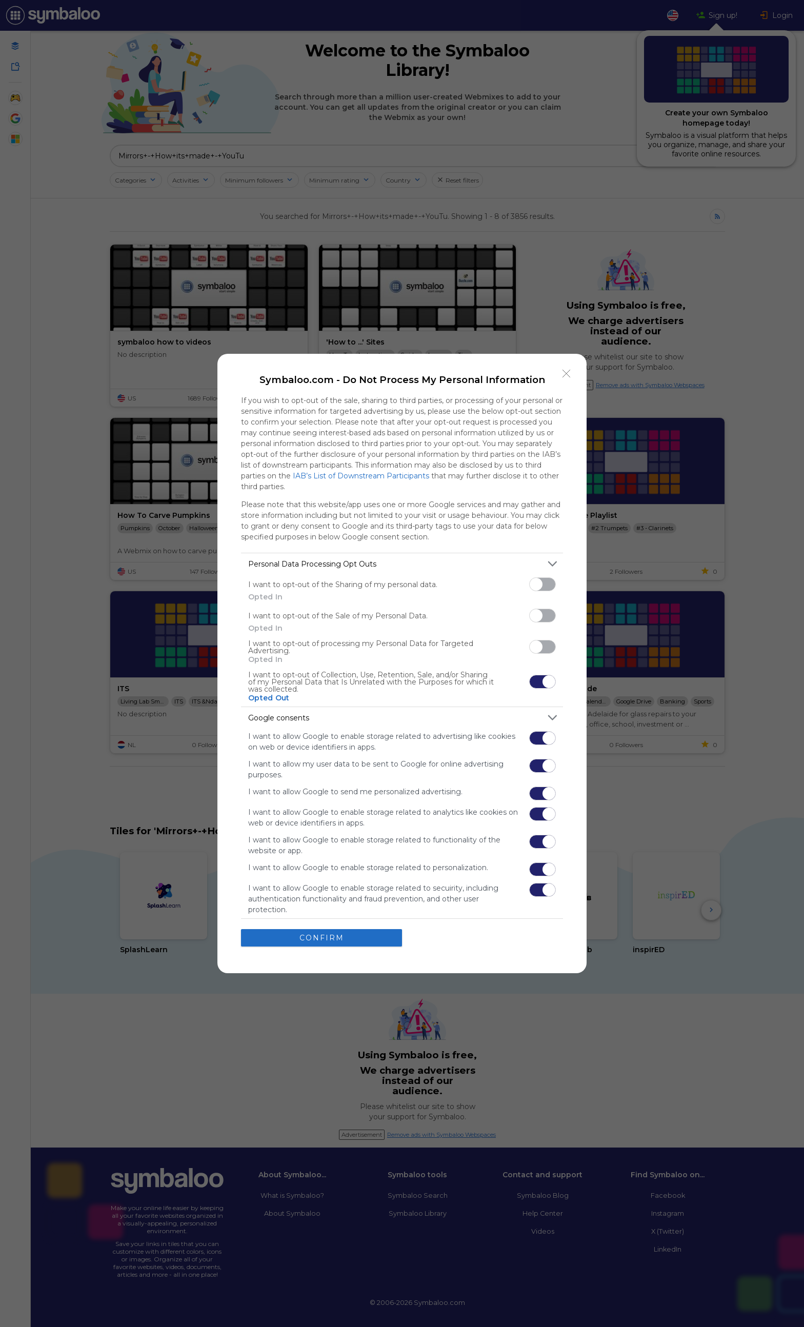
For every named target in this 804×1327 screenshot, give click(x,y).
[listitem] (402, 563)
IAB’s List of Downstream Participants (361, 475)
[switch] (542, 584)
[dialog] (402, 663)
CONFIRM (321, 937)
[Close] (566, 374)
